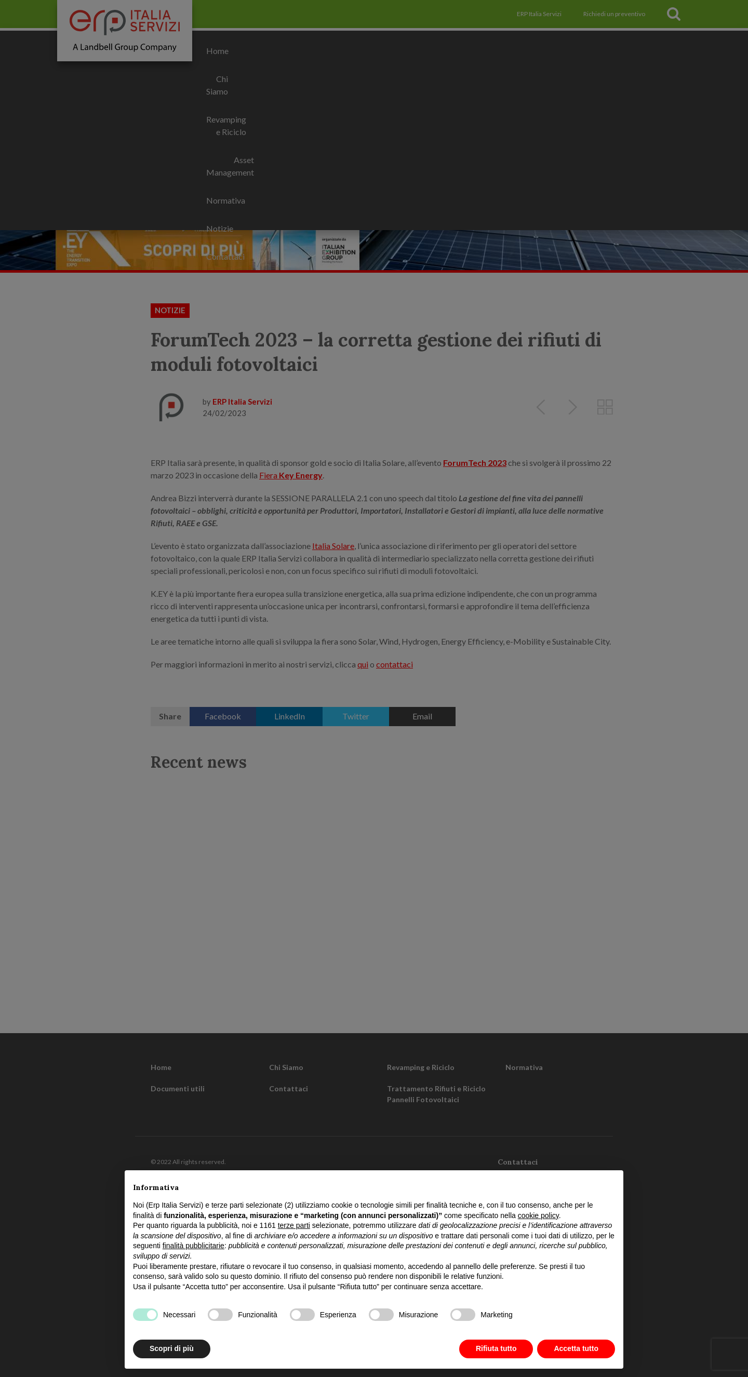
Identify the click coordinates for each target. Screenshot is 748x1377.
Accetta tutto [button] (576, 1348)
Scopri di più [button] (172, 1348)
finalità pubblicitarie (193, 1245)
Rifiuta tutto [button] (496, 1348)
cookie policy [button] (538, 1215)
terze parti (294, 1225)
